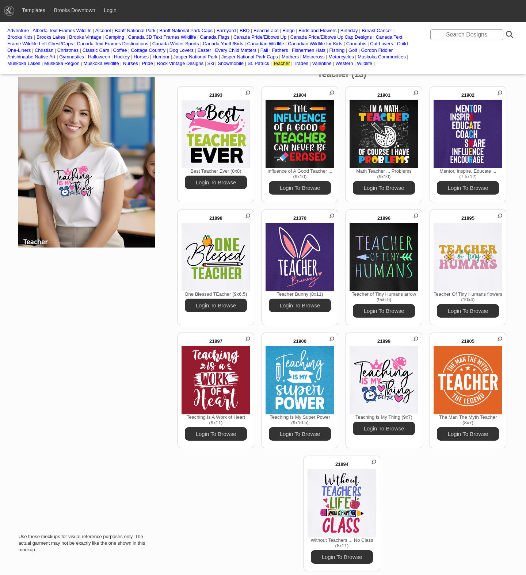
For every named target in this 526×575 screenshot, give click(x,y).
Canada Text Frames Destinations (113, 43)
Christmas (68, 50)
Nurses (130, 63)
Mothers (290, 57)
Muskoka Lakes (23, 63)
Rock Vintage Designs (180, 63)
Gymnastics (71, 57)
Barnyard (226, 30)
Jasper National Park (196, 57)
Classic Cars (96, 50)
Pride (147, 63)
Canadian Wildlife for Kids (315, 43)
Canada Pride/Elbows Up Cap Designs (331, 37)
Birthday (349, 30)
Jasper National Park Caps (249, 57)
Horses (141, 57)
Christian (44, 50)
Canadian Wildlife (265, 43)
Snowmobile (231, 63)
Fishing (336, 50)
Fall (264, 50)
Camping (114, 37)
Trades (301, 63)
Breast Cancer (377, 30)
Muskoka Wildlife (101, 63)
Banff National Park (135, 30)
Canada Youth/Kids (223, 43)
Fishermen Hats (308, 50)
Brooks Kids (20, 37)
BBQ (244, 30)
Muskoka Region (62, 63)
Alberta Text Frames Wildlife (62, 30)
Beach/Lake (266, 30)
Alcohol (103, 30)
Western (344, 63)
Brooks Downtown (74, 10)
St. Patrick (258, 63)
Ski (210, 63)
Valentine (322, 63)
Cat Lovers (381, 43)
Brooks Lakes (51, 37)
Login (110, 10)
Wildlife (364, 63)
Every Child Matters (235, 50)
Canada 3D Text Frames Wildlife (162, 37)
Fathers (280, 50)
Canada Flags (214, 37)
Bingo (288, 30)
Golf (352, 50)
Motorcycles (341, 57)
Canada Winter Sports (175, 43)
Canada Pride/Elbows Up (259, 37)
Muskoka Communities (382, 57)
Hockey (122, 57)
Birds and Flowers (317, 30)
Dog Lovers (181, 50)
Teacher (281, 63)
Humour (161, 57)
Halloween (99, 57)
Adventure (18, 30)
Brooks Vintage (85, 37)
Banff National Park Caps (186, 30)
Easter (204, 50)
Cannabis (356, 43)
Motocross (314, 57)
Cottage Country (148, 50)
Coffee (120, 50)
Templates (33, 10)
